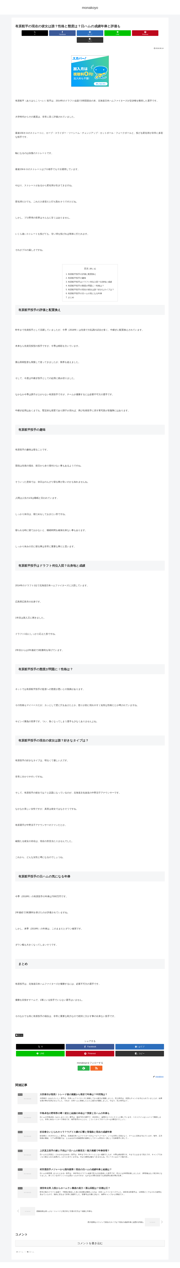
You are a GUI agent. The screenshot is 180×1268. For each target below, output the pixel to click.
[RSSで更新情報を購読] (92, 1062)
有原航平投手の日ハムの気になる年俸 (85, 287)
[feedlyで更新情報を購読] (87, 1062)
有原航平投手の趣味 (77, 271)
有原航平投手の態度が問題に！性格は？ (86, 279)
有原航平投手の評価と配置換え (82, 267)
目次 (86, 261)
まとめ (71, 291)
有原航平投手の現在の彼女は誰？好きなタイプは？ (91, 283)
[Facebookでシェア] (52, 33)
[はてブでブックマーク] (77, 33)
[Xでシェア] (27, 33)
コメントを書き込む (90, 1238)
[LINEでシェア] (102, 33)
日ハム (19, 1029)
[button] (153, 33)
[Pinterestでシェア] (128, 33)
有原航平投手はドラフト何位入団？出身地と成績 (90, 275)
